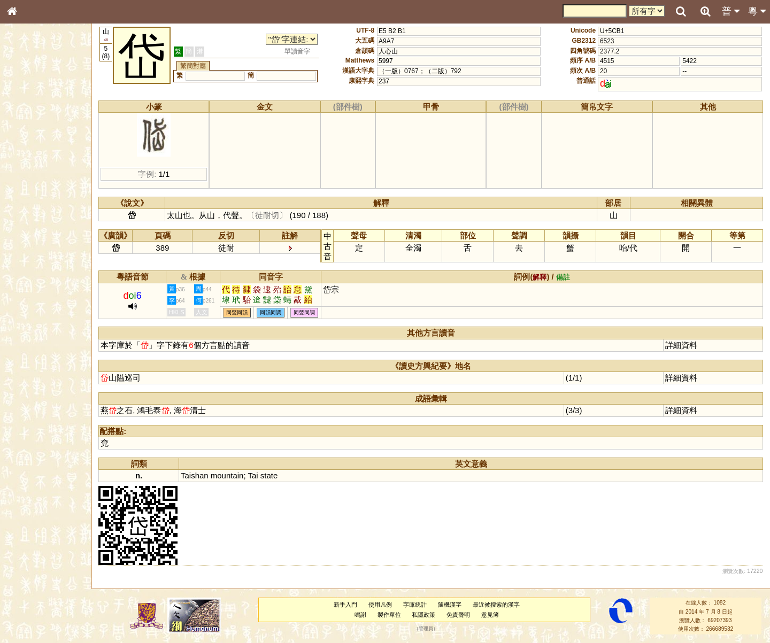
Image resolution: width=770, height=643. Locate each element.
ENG (47, 118)
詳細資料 (681, 345)
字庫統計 (415, 604)
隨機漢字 (449, 604)
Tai (254, 475)
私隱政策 (424, 614)
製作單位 (389, 614)
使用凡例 (380, 604)
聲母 (21, 286)
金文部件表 (29, 174)
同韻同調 (271, 312)
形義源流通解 (32, 184)
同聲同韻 (238, 312)
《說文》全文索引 (39, 335)
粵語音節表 (29, 212)
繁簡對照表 (29, 366)
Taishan (196, 475)
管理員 (426, 629)
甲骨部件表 (29, 163)
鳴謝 (361, 614)
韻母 (36, 286)
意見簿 (490, 614)
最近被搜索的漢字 (496, 604)
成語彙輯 (26, 356)
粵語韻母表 (29, 233)
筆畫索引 (26, 153)
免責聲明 (459, 614)
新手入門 (346, 604)
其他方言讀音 (32, 307)
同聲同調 (305, 312)
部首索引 (26, 143)
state (269, 475)
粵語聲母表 (29, 223)
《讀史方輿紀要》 (39, 346)
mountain (227, 475)
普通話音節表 (32, 296)
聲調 (50, 286)
